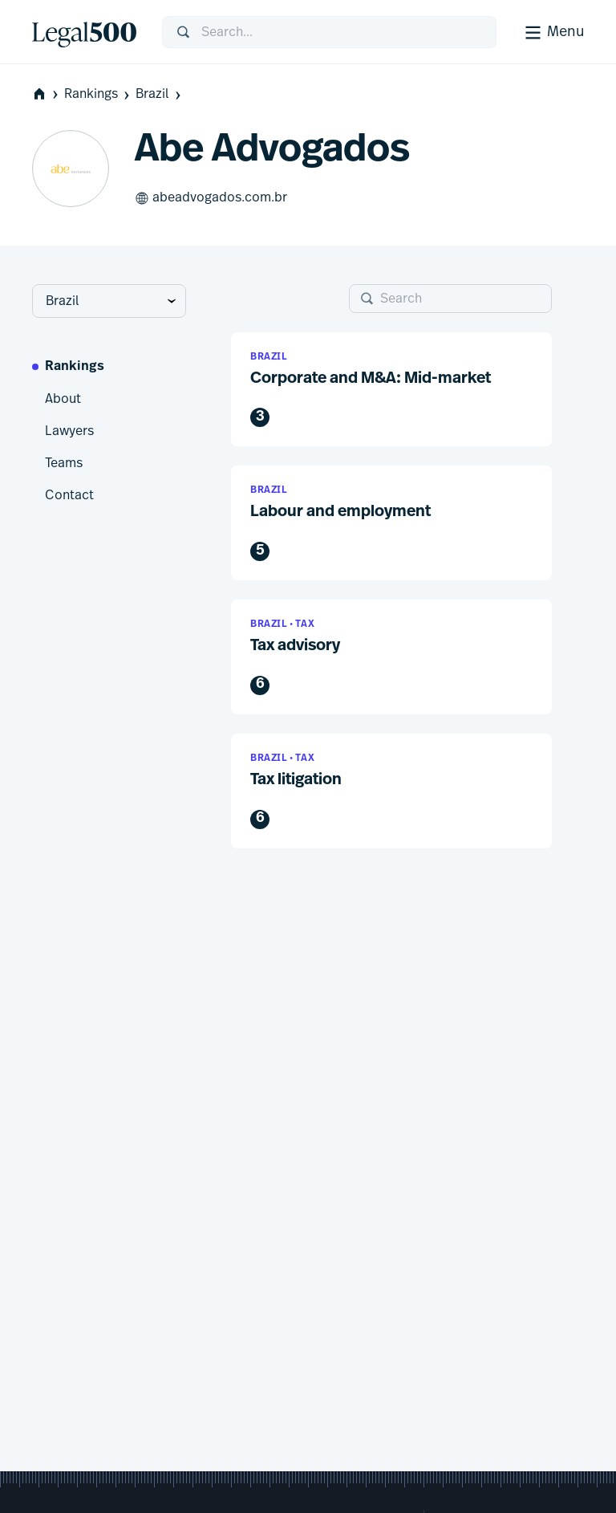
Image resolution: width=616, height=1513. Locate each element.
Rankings (98, 94)
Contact (69, 495)
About (63, 398)
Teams (64, 463)
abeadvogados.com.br (211, 198)
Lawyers (69, 431)
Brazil (160, 94)
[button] (391, 390)
